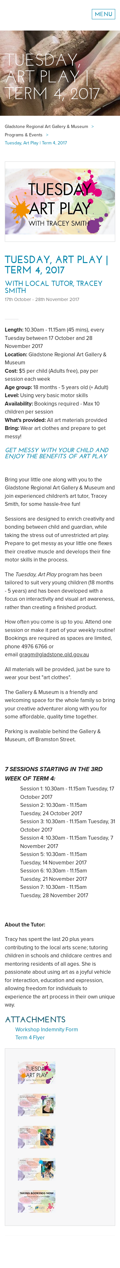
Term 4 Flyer (30, 1037)
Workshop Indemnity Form (46, 1029)
